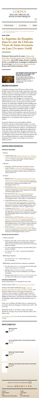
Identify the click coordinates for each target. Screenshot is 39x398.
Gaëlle (6, 35)
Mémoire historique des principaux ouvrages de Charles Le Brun (17, 288)
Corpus (19, 11)
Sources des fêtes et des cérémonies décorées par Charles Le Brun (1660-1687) (18, 31)
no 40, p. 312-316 (29, 284)
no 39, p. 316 (19, 284)
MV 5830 (29, 79)
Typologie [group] (8, 25)
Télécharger (11, 331)
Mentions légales (5, 392)
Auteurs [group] (22, 25)
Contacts (4, 391)
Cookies (22, 391)
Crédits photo (23, 392)
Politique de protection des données (9, 395)
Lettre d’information (24, 395)
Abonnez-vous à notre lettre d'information (19, 382)
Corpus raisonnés (7, 31)
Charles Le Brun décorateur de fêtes (23, 64)
